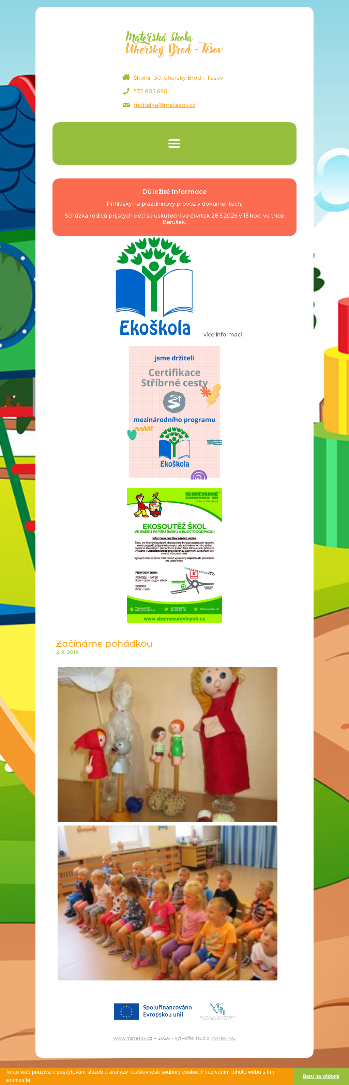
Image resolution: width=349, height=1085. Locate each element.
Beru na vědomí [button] (321, 1076)
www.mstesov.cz (133, 1038)
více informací (174, 334)
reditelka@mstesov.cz (164, 105)
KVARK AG (223, 1038)
